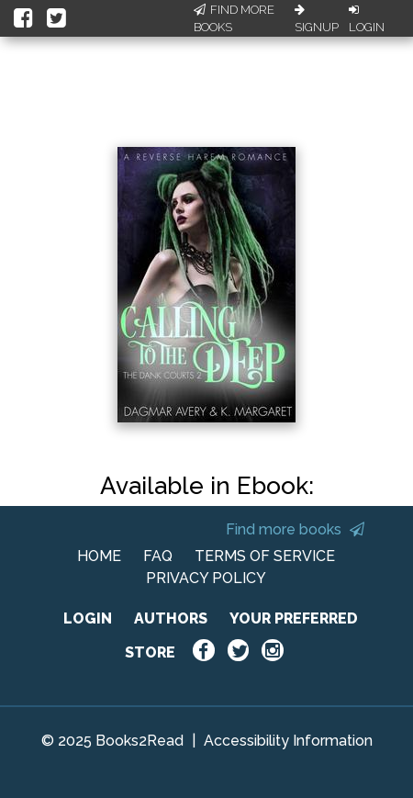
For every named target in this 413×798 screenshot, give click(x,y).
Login (367, 19)
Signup (317, 19)
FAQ (158, 556)
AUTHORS (170, 618)
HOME (99, 556)
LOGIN (87, 618)
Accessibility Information (288, 740)
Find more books (295, 529)
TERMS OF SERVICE (265, 556)
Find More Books (234, 19)
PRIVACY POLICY (206, 578)
